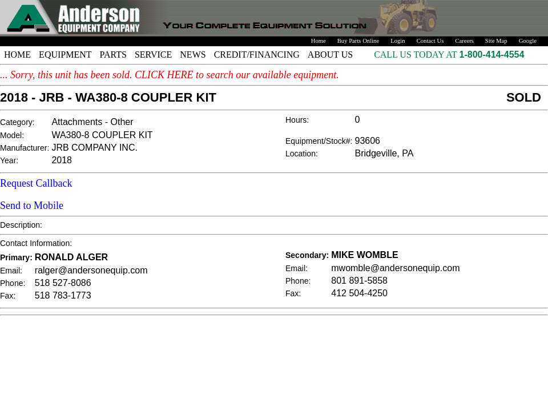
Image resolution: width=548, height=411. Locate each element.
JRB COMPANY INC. (94, 147)
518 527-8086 (63, 283)
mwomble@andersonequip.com (395, 268)
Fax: (7, 295)
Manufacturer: (24, 147)
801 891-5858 (359, 280)
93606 (368, 141)
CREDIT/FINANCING (257, 54)
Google (528, 41)
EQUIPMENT (65, 54)
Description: (21, 224)
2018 (61, 160)
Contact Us (430, 41)
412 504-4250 (359, 293)
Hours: (297, 119)
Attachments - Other (92, 122)
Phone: (12, 283)
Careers (464, 41)
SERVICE (153, 54)
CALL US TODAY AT (416, 54)
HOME (17, 54)
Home (318, 41)
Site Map (496, 41)
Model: (12, 135)
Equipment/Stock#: (319, 141)
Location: (301, 153)
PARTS (113, 54)
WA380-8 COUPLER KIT (101, 135)
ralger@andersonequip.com (91, 270)
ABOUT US (330, 54)
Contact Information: (36, 243)
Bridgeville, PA (384, 153)
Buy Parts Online (358, 41)
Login (397, 41)
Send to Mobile (31, 205)
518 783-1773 (63, 295)
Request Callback (36, 183)
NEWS (193, 54)
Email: (11, 270)
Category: (17, 122)
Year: (9, 160)
